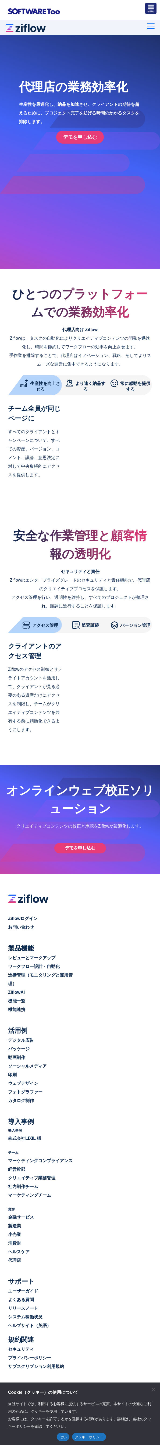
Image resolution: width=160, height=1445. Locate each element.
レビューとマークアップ (31, 956)
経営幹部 (16, 1168)
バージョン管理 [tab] (130, 623)
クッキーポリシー (89, 1437)
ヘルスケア (19, 1250)
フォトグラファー (25, 1090)
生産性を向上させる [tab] (40, 383)
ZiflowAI (16, 990)
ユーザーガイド (23, 1289)
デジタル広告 (21, 1038)
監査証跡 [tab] (85, 623)
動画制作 (16, 1056)
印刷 (12, 1073)
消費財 (14, 1241)
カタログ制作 (21, 1099)
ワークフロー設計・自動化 (34, 965)
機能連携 (16, 1008)
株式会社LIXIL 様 (24, 1137)
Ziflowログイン (23, 917)
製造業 (14, 1224)
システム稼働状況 (25, 1315)
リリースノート (23, 1307)
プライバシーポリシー (29, 1356)
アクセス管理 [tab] (40, 623)
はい (63, 1437)
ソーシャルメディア (27, 1064)
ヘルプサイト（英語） (29, 1324)
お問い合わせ (21, 925)
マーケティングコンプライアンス (40, 1159)
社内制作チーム (23, 1185)
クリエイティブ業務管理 (31, 1176)
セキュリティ (21, 1348)
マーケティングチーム (29, 1194)
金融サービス (21, 1216)
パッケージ (19, 1047)
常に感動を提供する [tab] (130, 383)
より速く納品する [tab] (85, 383)
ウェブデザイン (23, 1081)
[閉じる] (153, 1389)
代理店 (14, 1259)
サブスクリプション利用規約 (36, 1365)
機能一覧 (16, 999)
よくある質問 (21, 1298)
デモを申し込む (80, 846)
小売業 (14, 1233)
